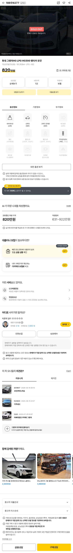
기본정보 (36, 107)
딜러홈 (64, 324)
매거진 (53, 378)
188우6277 (16, 2)
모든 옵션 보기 (36, 167)
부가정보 (59, 107)
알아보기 (36, 251)
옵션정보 (13, 107)
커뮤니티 (19, 378)
